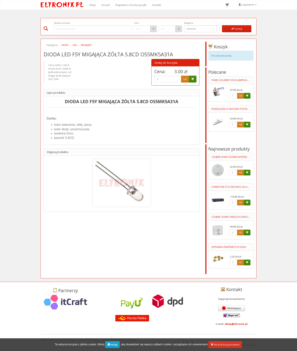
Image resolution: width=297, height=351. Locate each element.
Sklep (92, 5)
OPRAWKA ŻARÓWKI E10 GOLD (228, 247)
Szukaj (236, 28)
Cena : (137, 23)
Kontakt (156, 5)
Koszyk (106, 5)
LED (75, 45)
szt (185, 79)
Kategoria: (189, 23)
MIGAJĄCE (86, 45)
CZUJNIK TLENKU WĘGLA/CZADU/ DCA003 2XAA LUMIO (241, 216)
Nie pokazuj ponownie (225, 346)
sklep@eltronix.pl (236, 324)
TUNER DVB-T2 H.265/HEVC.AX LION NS (233, 186)
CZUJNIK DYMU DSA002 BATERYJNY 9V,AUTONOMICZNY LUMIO (246, 157)
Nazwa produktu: (62, 23)
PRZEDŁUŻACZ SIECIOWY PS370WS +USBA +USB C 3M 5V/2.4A (246, 109)
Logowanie (247, 4)
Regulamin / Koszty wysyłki (131, 5)
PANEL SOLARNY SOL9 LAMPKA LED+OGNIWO (236, 80)
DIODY (65, 45)
